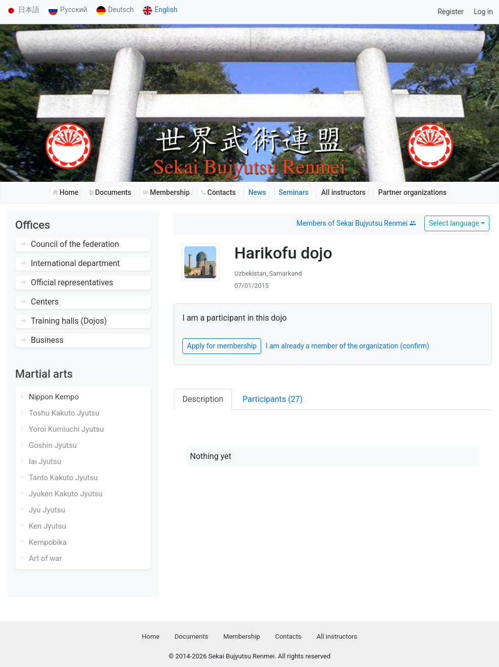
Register (451, 12)
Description (202, 399)
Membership (241, 636)
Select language (454, 223)
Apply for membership (222, 346)
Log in (483, 12)
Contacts (288, 636)
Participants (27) (272, 399)
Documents (191, 636)
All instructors (337, 636)
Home (151, 636)
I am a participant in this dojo (234, 318)
